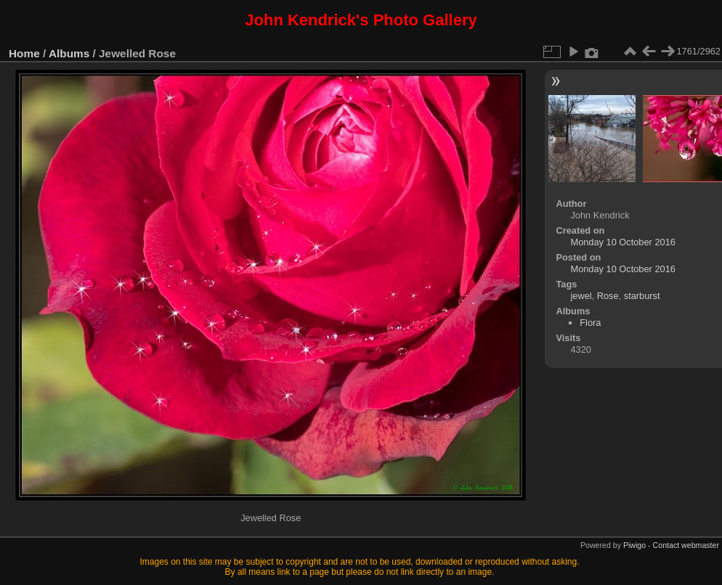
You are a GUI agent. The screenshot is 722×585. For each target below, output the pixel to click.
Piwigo (634, 545)
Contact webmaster (686, 545)
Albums (69, 53)
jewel (580, 295)
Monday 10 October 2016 (622, 242)
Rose (608, 295)
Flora (590, 322)
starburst (642, 295)
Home (24, 53)
